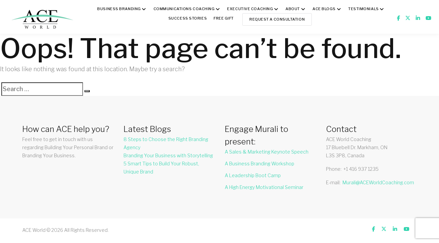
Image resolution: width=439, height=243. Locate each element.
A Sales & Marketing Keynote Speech (266, 152)
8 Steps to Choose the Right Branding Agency (166, 143)
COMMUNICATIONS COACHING (184, 8)
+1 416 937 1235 (361, 169)
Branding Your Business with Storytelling (168, 155)
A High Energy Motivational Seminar (264, 187)
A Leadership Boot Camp (253, 175)
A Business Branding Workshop (259, 163)
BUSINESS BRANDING (119, 8)
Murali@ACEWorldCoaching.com (378, 182)
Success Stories (187, 18)
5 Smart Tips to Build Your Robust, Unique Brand (161, 167)
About (292, 8)
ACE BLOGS (324, 8)
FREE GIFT (224, 18)
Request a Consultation (277, 19)
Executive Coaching (250, 8)
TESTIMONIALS (363, 8)
